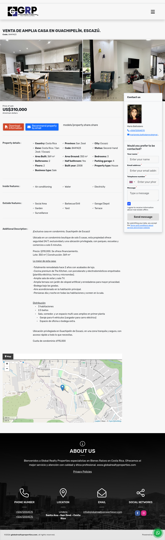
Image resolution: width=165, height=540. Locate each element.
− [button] (7, 368)
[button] (49, 98)
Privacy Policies (82, 471)
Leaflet (97, 421)
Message (132, 187)
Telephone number (136, 176)
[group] (41, 70)
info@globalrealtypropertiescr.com (102, 512)
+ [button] (7, 364)
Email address (134, 165)
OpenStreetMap (115, 421)
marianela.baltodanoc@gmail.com (146, 134)
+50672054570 (137, 130)
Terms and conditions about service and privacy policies (140, 226)
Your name (132, 154)
